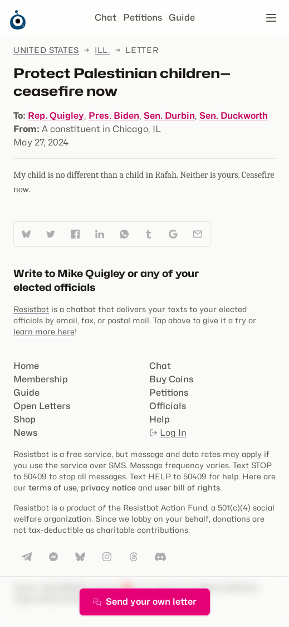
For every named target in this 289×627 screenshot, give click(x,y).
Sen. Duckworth (233, 115)
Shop (24, 419)
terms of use (52, 487)
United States (46, 50)
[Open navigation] (271, 18)
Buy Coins (171, 379)
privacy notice (108, 487)
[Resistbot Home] (18, 27)
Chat (105, 17)
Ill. (102, 50)
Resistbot (31, 309)
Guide (182, 17)
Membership (40, 379)
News (25, 432)
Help (159, 419)
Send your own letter (145, 601)
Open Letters (41, 406)
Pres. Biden (114, 115)
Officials (167, 406)
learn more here (44, 331)
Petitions (142, 17)
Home (26, 366)
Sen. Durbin (169, 115)
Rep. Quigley (56, 115)
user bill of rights (187, 487)
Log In (168, 432)
